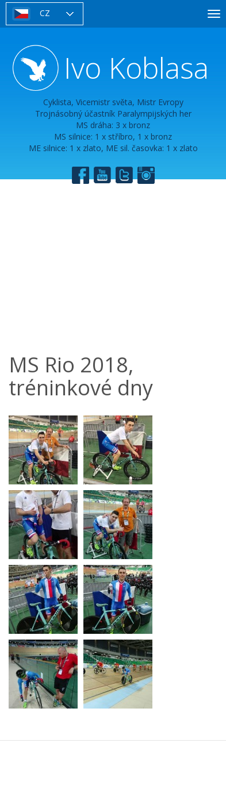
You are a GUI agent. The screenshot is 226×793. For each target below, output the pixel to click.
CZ (45, 12)
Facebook (80, 175)
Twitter (124, 175)
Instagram (146, 175)
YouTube (102, 175)
